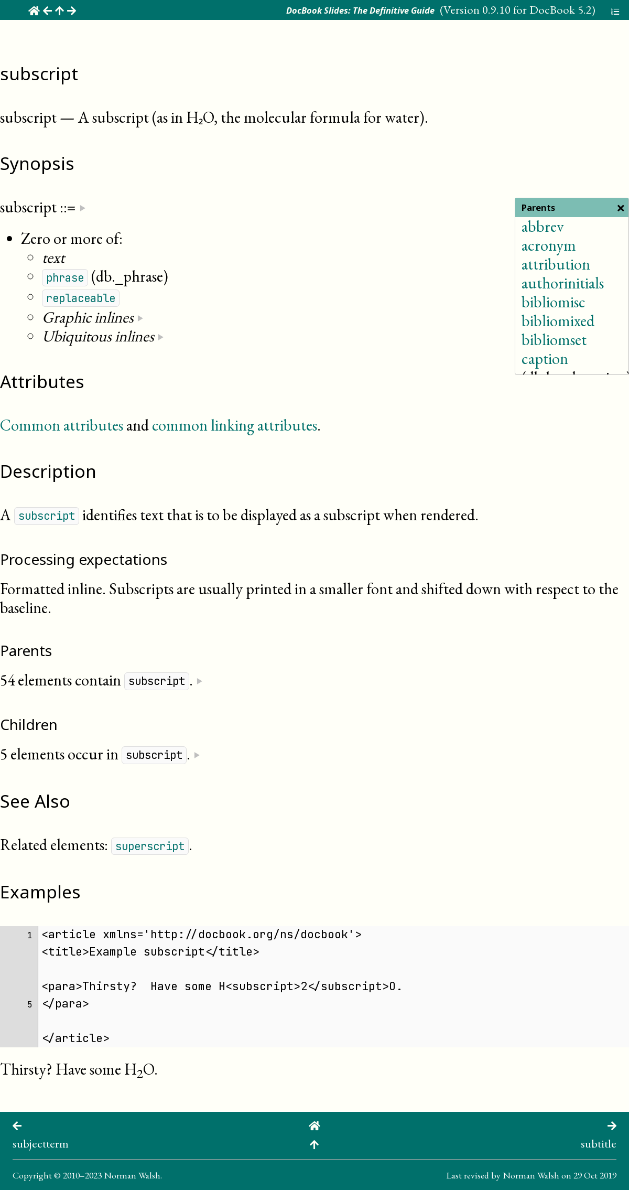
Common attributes (61, 425)
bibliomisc (553, 302)
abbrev (542, 226)
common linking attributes (234, 425)
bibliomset (554, 339)
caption (545, 358)
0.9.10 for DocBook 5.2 (537, 9)
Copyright (32, 1175)
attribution (556, 264)
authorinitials (563, 283)
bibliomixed (558, 320)
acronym (549, 245)
